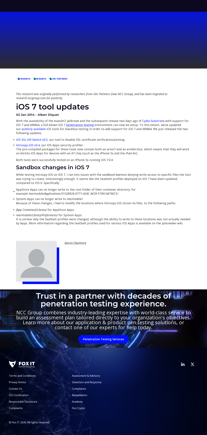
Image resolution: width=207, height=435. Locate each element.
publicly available (34, 129)
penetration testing (80, 125)
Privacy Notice (17, 382)
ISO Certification (19, 395)
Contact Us (15, 388)
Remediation (79, 395)
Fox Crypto (78, 408)
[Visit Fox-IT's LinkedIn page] (183, 364)
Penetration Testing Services (103, 339)
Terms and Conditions (22, 376)
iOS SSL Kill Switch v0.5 (32, 140)
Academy (77, 401)
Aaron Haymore (75, 243)
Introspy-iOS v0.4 (28, 145)
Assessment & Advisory (86, 376)
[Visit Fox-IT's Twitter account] (192, 364)
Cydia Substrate (153, 121)
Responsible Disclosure (23, 401)
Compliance (79, 388)
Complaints (16, 408)
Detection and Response (87, 382)
